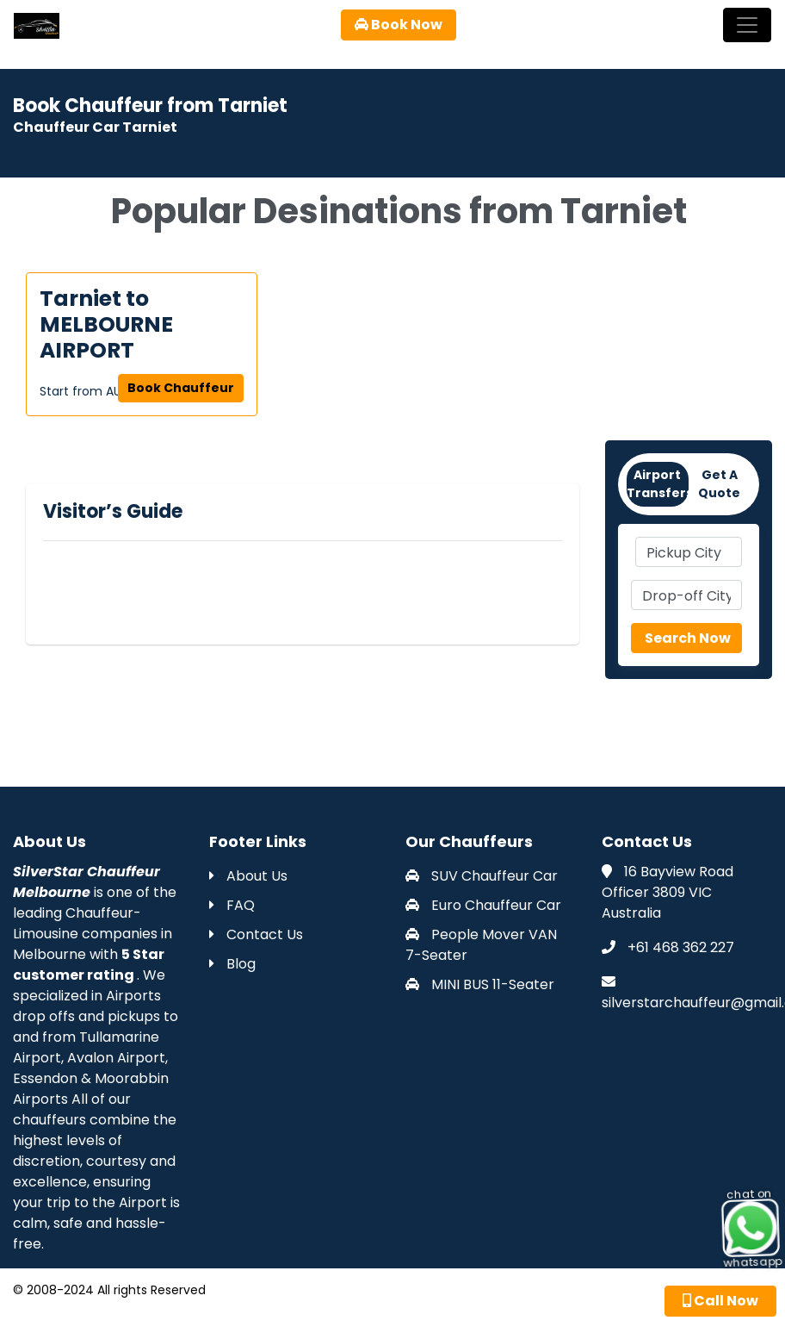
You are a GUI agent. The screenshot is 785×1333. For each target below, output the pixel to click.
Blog (232, 964)
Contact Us (256, 934)
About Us (248, 876)
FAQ (232, 905)
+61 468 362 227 (680, 947)
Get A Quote (719, 483)
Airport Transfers (658, 483)
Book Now (398, 24)
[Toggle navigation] (747, 25)
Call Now (720, 1301)
